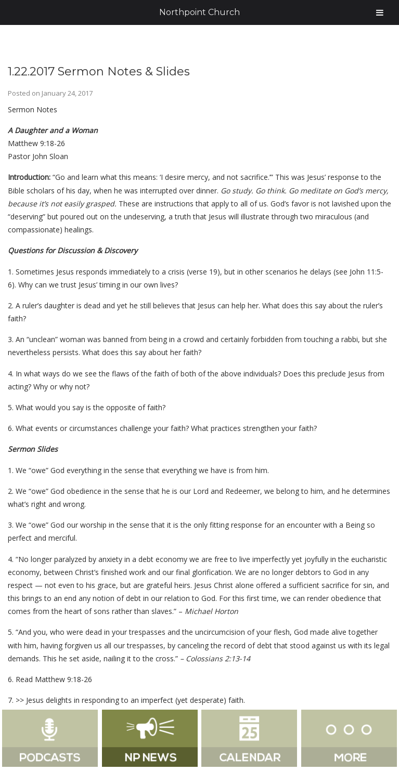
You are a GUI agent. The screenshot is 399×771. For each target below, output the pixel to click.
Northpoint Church (199, 12)
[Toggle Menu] (380, 12)
